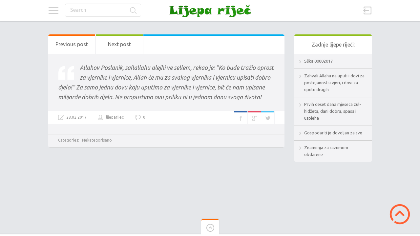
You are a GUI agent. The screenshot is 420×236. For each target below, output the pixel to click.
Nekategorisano (97, 140)
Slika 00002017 (318, 61)
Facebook (240, 117)
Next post (119, 44)
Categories (53, 10)
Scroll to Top (399, 214)
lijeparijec (115, 117)
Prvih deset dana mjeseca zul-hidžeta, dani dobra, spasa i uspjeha (332, 111)
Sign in (367, 10)
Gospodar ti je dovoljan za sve (333, 132)
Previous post (71, 44)
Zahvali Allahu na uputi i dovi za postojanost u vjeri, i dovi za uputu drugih (334, 82)
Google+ (254, 117)
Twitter (267, 117)
